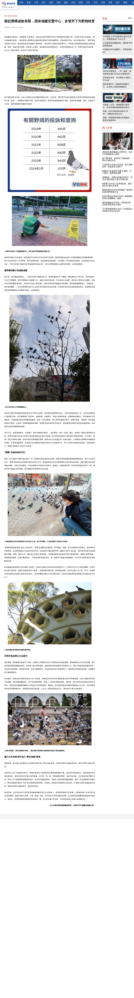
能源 (81, 2)
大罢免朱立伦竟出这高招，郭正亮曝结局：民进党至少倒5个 (117, 166)
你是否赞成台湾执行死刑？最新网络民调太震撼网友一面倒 (117, 197)
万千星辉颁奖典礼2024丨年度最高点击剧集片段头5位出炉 (117, 210)
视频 (125, 2)
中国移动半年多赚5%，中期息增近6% (117, 50)
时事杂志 (15, 16)
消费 (58, 2)
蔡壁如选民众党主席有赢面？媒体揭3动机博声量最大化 (117, 191)
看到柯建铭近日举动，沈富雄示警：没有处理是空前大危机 (117, 204)
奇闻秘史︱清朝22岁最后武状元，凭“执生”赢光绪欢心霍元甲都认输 (117, 178)
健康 (66, 2)
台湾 (36, 2)
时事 (21, 2)
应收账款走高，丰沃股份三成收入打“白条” (117, 79)
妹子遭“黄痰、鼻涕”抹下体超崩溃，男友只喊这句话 (117, 159)
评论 (95, 2)
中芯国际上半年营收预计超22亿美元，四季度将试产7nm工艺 (117, 37)
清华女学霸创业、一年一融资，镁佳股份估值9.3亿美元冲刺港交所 (117, 72)
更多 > (130, 18)
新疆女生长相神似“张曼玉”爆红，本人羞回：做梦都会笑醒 (117, 172)
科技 (73, 2)
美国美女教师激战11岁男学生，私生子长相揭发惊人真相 (117, 153)
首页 (5, 16)
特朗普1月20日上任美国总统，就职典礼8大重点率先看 (117, 185)
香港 (29, 2)
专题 (103, 2)
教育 (110, 2)
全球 (43, 2)
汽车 (88, 2)
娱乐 (118, 2)
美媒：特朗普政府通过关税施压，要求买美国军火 (117, 119)
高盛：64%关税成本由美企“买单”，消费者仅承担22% (115, 112)
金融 (51, 2)
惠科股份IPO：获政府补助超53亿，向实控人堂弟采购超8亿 (116, 85)
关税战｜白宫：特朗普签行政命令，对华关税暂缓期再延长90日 (116, 106)
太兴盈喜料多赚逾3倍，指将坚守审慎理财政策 (117, 44)
